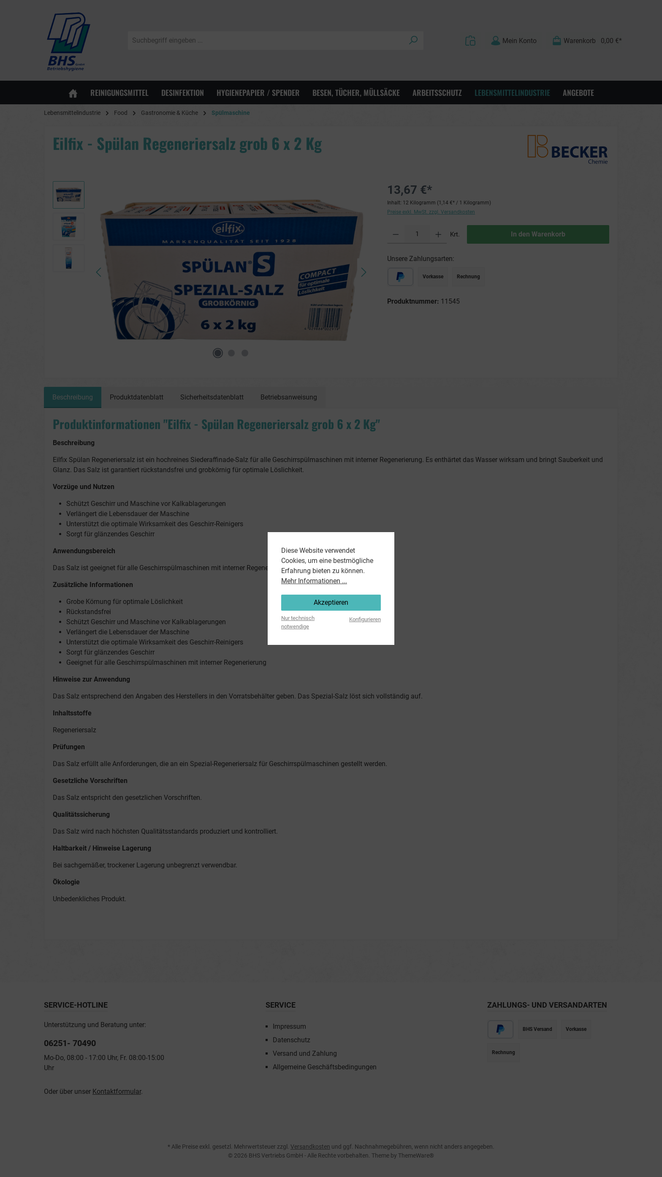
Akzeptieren (331, 602)
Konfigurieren (365, 619)
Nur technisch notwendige (298, 622)
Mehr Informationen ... (314, 581)
